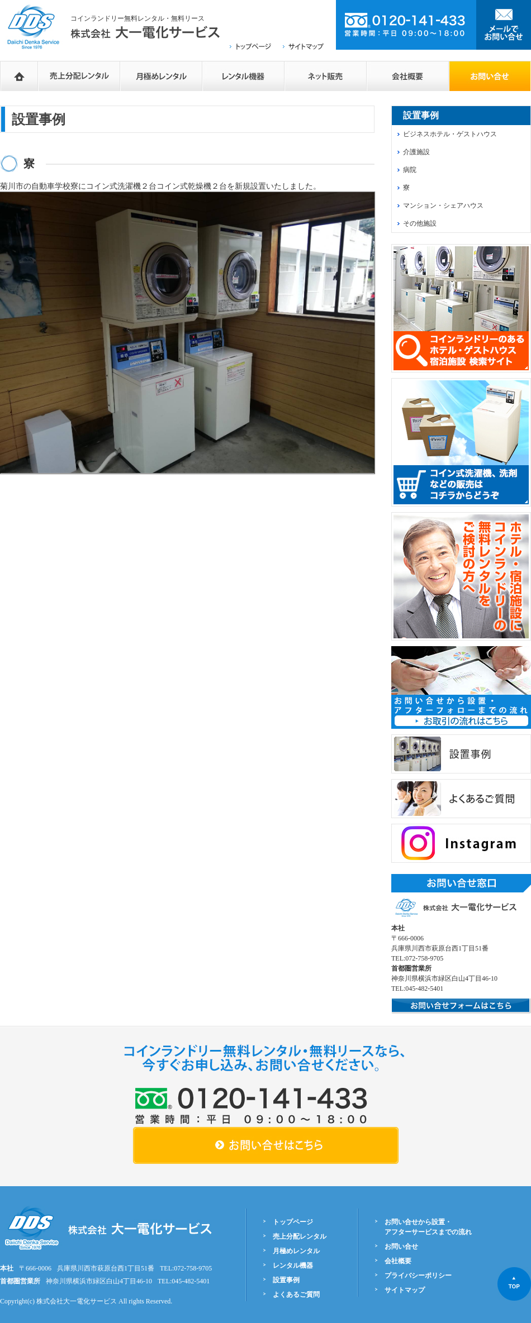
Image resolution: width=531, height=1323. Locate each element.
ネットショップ (326, 76)
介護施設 (416, 152)
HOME (19, 76)
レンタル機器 (243, 76)
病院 (409, 170)
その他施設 (420, 223)
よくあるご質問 (296, 1294)
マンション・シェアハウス (443, 205)
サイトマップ (405, 1290)
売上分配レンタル (79, 76)
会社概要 (408, 76)
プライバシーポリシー (418, 1275)
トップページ (293, 1222)
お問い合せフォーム (490, 76)
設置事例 (286, 1280)
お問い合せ (401, 1246)
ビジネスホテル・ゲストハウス (450, 134)
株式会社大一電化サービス (76, 1301)
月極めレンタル (161, 76)
